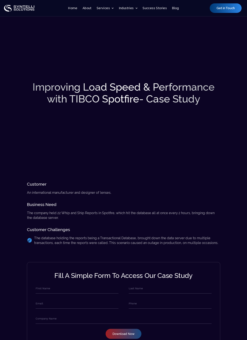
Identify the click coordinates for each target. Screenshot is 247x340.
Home (72, 8)
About (87, 8)
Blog (175, 8)
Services (105, 8)
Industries (128, 8)
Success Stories (155, 8)
